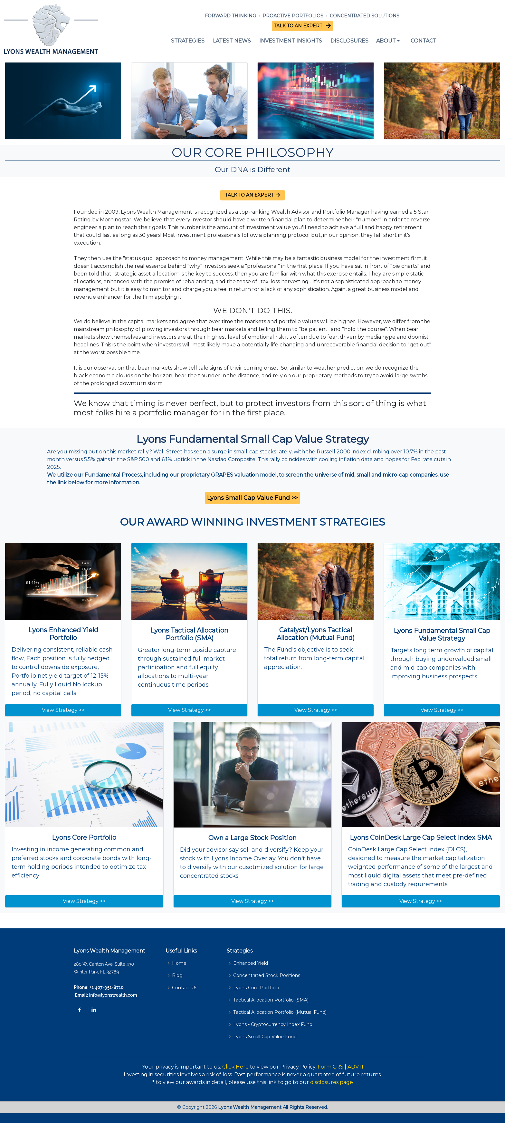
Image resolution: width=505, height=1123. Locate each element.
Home (179, 963)
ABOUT (386, 41)
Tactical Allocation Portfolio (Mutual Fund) (280, 1012)
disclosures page (331, 1082)
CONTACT (423, 41)
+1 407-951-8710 (107, 987)
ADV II (355, 1067)
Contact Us (184, 987)
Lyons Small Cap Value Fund (265, 1036)
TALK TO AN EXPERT (299, 26)
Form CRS (330, 1067)
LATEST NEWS (232, 41)
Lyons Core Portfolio (256, 987)
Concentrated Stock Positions (266, 975)
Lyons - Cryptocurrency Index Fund (272, 1024)
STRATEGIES (188, 41)
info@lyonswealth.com (112, 995)
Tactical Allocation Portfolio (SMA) (271, 1000)
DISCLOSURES (349, 41)
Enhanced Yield (250, 963)
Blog (177, 975)
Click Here (235, 1067)
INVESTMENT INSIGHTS (290, 41)
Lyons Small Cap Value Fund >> (252, 497)
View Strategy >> (63, 710)
